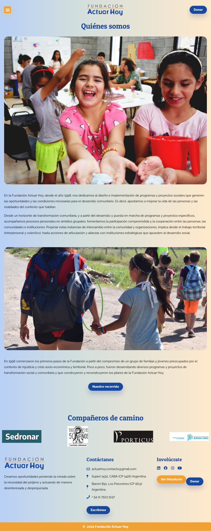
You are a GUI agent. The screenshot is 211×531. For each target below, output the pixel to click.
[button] (7, 9)
